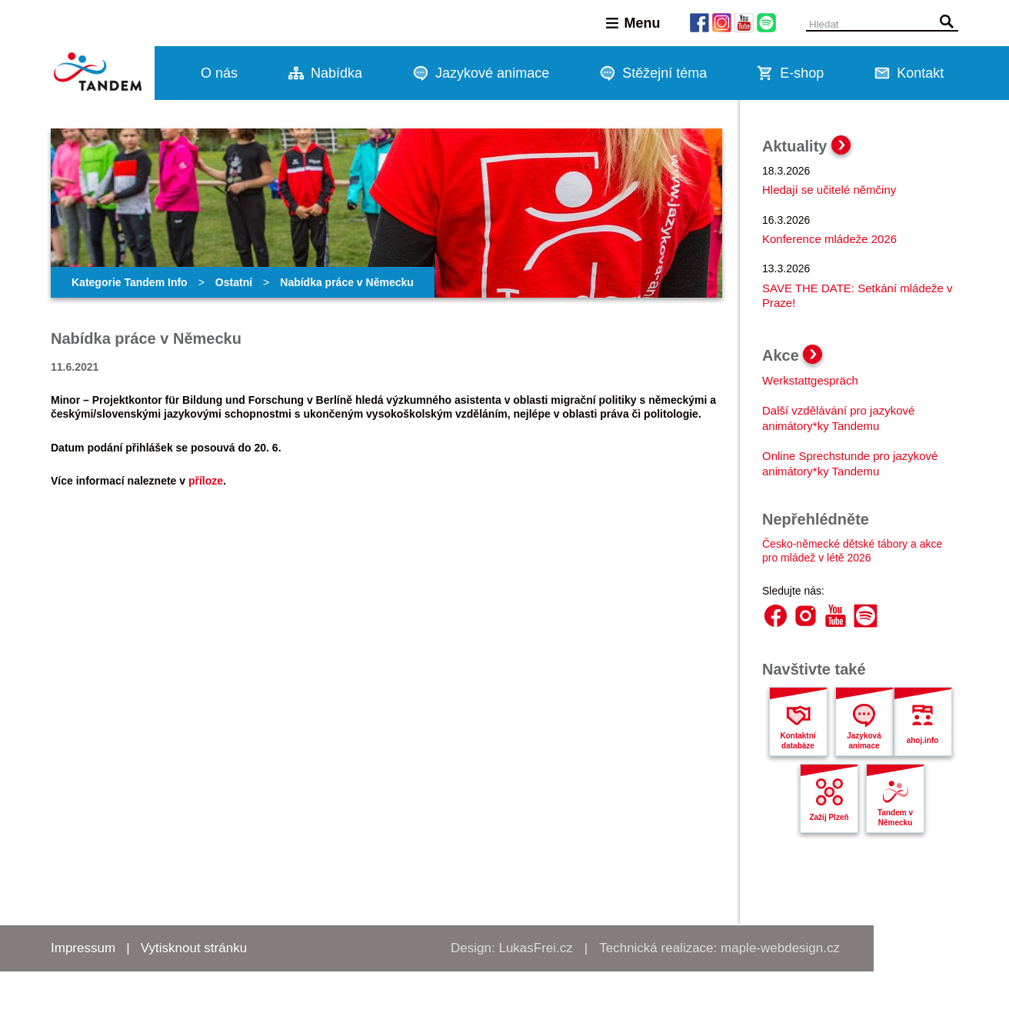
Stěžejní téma (664, 73)
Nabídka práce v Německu (347, 282)
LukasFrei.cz (535, 948)
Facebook (775, 615)
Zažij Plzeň (828, 817)
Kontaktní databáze (797, 740)
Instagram (805, 615)
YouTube (835, 615)
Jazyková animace (864, 740)
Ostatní (233, 282)
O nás (219, 73)
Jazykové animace (492, 73)
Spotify (865, 615)
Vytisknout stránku (194, 948)
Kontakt (920, 73)
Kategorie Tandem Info (130, 282)
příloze (205, 481)
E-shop (802, 73)
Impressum (83, 948)
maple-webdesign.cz (780, 948)
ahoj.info (923, 740)
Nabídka (336, 73)
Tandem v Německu (895, 817)
